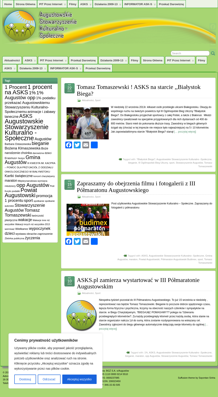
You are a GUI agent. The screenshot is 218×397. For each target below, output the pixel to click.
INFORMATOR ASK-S (140, 5)
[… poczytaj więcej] (185, 131)
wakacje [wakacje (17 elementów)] (25, 220)
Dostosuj (25, 379)
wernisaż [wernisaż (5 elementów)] (10, 228)
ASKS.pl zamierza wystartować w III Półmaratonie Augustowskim (138, 283)
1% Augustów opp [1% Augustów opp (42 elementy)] (24, 95)
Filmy (72, 4)
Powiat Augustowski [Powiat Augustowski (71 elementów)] (21, 192)
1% (146, 352)
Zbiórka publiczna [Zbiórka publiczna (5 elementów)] (14, 238)
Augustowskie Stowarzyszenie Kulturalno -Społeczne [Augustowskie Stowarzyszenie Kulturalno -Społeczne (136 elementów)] (26, 130)
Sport (97, 100)
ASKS (86, 5)
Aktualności (12, 60)
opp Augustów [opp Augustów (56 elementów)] (32, 185)
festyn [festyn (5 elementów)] (21, 158)
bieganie (132, 162)
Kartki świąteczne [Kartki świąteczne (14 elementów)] (19, 176)
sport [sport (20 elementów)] (28, 200)
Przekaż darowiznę (171, 4)
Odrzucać (49, 379)
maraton (133, 259)
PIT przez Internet (52, 5)
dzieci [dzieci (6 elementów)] (48, 153)
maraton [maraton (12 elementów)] (11, 180)
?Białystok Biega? (146, 159)
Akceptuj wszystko (79, 379)
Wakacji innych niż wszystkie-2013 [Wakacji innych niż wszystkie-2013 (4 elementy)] (32, 224)
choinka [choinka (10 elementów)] (26, 153)
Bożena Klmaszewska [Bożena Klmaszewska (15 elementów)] (23, 148)
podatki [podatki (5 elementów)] (16, 191)
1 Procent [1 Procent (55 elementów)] (16, 87)
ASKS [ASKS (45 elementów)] (25, 116)
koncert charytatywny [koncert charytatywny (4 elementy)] (44, 176)
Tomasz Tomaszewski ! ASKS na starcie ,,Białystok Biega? (139, 90)
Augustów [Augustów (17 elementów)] (43, 139)
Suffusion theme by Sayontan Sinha (196, 377)
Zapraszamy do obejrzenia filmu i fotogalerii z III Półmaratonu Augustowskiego (136, 186)
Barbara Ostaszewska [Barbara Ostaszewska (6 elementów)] (18, 144)
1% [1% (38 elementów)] (32, 92)
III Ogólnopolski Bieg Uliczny (153, 162)
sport (171, 162)
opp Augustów (152, 356)
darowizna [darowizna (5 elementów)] (38, 153)
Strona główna (25, 4)
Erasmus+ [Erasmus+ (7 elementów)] (11, 158)
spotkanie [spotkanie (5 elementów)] (38, 200)
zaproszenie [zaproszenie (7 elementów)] (44, 233)
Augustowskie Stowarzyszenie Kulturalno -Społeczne (184, 159)
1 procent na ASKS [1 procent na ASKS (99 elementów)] (28, 90)
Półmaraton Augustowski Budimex (178, 259)
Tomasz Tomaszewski (201, 356)
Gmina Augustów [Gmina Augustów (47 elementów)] (22, 160)
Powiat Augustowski (149, 259)
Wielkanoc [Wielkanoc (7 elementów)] (21, 228)
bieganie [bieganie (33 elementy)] (40, 143)
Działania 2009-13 (108, 5)
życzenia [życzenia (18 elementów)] (32, 238)
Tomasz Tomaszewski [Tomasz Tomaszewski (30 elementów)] (22, 212)
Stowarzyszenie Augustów (189, 162)
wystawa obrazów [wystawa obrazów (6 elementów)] (26, 233)
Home (8, 4)
